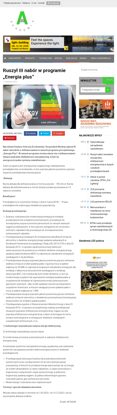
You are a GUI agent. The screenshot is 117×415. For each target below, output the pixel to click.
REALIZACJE (71, 58)
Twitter (45, 133)
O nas (34, 3)
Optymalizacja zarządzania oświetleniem (97, 145)
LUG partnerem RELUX (101, 201)
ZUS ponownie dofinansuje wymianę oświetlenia (100, 192)
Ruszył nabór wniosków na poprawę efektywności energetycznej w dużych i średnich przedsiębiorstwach (102, 162)
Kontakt (41, 3)
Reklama (26, 3)
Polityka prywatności (12, 3)
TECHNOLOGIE (45, 58)
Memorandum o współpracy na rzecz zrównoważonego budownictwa (100, 212)
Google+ (58, 133)
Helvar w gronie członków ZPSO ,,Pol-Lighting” (100, 180)
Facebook (53, 3)
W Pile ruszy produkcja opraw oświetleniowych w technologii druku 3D (101, 226)
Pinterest (10, 138)
